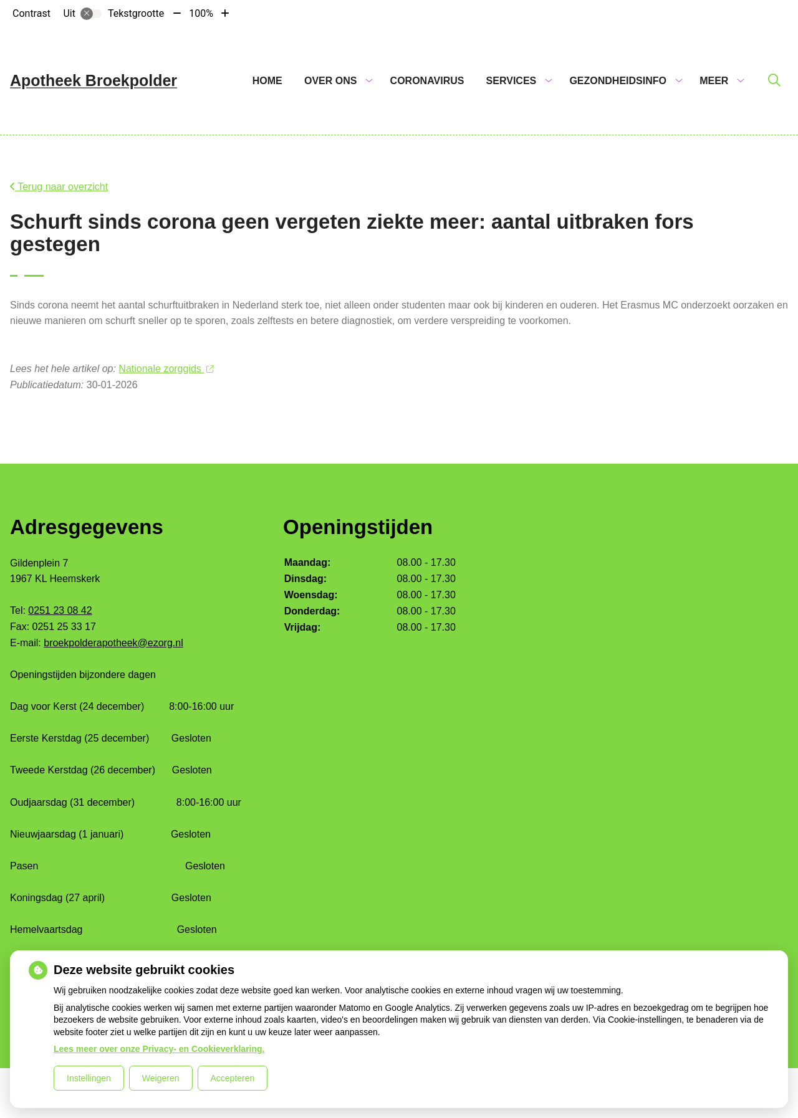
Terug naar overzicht (59, 186)
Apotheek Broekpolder (93, 80)
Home (267, 80)
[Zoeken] (774, 81)
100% (201, 13)
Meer (713, 80)
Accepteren (233, 1078)
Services (511, 80)
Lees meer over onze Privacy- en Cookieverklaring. (159, 1049)
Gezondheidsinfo (617, 80)
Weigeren (161, 1078)
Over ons (330, 80)
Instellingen (89, 1078)
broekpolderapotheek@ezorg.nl (113, 643)
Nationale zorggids (165, 368)
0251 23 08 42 (60, 610)
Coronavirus (427, 80)
